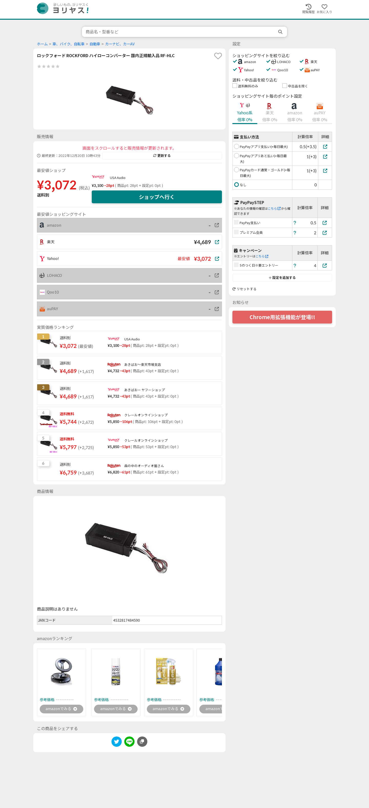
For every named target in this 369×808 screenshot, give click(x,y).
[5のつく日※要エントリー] (325, 265)
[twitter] (116, 743)
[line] (129, 743)
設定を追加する (282, 278)
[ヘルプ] (295, 222)
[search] (280, 32)
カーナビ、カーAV (120, 44)
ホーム (42, 44)
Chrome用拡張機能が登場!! (282, 317)
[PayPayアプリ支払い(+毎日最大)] (325, 146)
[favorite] (218, 56)
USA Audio (118, 178)
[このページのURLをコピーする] (142, 742)
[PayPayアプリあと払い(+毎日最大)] (325, 156)
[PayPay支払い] (325, 222)
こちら (274, 208)
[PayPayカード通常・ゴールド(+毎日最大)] (325, 170)
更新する (162, 156)
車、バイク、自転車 (69, 44)
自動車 (94, 44)
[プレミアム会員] (325, 232)
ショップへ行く (157, 197)
